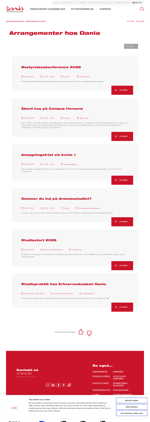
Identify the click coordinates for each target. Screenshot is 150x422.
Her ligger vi (68, 3)
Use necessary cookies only (132, 408)
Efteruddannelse (82, 9)
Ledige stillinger (101, 383)
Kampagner (118, 372)
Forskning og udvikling (100, 3)
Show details (115, 418)
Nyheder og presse (101, 376)
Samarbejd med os (121, 3)
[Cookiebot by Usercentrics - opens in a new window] (14, 417)
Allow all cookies (131, 395)
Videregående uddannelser (47, 9)
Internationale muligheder (120, 384)
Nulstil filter (130, 46)
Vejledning (81, 3)
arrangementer (100, 372)
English (137, 3)
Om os (57, 3)
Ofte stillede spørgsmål (119, 377)
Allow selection (132, 402)
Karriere (105, 9)
